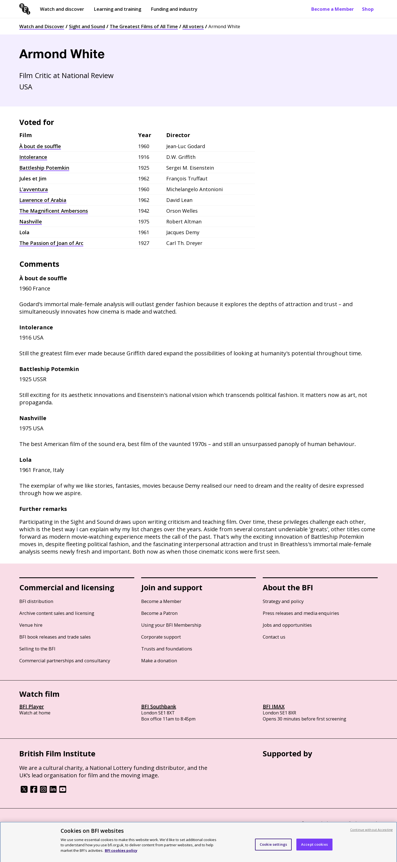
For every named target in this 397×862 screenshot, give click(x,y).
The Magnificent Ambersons (53, 210)
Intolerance (33, 157)
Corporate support (161, 637)
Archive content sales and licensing (56, 613)
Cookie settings (273, 849)
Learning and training (117, 9)
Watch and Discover (41, 26)
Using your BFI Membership (171, 625)
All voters (193, 26)
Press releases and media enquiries (301, 613)
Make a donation (159, 660)
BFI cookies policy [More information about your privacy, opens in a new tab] (121, 855)
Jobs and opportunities (287, 625)
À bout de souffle (40, 146)
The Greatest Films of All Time (144, 26)
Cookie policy (65, 823)
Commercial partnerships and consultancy (64, 660)
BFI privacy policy (34, 823)
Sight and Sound (87, 26)
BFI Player (31, 706)
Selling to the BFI (37, 648)
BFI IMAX (274, 706)
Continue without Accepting (371, 834)
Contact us (274, 637)
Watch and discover (62, 9)
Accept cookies (314, 849)
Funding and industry (174, 9)
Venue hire (30, 625)
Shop (368, 9)
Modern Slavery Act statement (107, 823)
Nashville (30, 221)
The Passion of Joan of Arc (51, 243)
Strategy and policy (283, 601)
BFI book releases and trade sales (55, 637)
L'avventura (33, 189)
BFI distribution (36, 601)
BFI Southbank (158, 706)
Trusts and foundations (166, 648)
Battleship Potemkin (44, 167)
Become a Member (332, 9)
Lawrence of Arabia (42, 200)
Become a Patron (159, 613)
